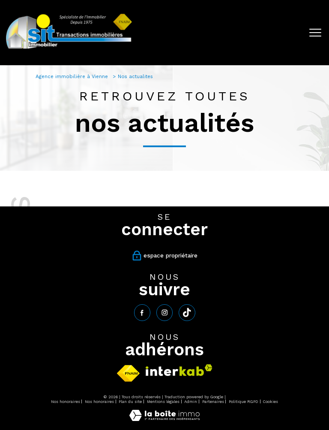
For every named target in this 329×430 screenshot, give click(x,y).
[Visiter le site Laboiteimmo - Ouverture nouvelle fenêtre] (164, 418)
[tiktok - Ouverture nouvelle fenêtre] (187, 312)
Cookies (270, 402)
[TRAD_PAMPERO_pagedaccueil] (69, 48)
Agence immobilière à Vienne (73, 76)
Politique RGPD (243, 401)
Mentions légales (163, 401)
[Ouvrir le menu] (315, 32)
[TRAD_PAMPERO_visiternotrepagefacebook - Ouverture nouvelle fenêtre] (142, 312)
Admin (190, 401)
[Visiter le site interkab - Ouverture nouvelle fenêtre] (179, 370)
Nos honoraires (65, 401)
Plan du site (130, 401)
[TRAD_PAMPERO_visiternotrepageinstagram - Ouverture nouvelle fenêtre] (164, 312)
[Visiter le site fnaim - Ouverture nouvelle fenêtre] (128, 373)
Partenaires (213, 401)
